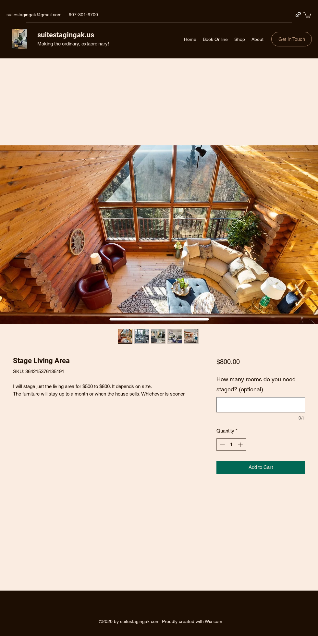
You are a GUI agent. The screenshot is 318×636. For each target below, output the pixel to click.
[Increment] (241, 445)
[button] (307, 14)
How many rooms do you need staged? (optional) (256, 384)
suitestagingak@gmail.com (34, 14)
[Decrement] (221, 445)
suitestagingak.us (65, 35)
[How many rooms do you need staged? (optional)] (261, 405)
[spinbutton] (231, 445)
